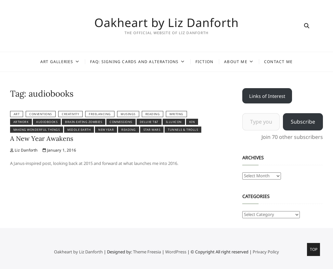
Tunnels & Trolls (183, 130)
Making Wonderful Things (36, 130)
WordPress (175, 252)
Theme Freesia (147, 252)
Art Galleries (56, 61)
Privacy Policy (266, 252)
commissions (121, 122)
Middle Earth (79, 130)
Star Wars (152, 130)
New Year (106, 130)
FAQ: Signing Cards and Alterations (134, 61)
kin (192, 122)
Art (17, 114)
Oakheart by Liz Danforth (166, 23)
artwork (21, 122)
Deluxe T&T (149, 122)
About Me (235, 61)
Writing (176, 114)
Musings (128, 114)
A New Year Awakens (41, 138)
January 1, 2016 (59, 150)
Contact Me (278, 61)
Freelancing (100, 114)
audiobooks (47, 122)
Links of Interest (267, 96)
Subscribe (303, 121)
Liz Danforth (24, 150)
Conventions (40, 114)
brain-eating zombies (83, 122)
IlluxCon (174, 122)
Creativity (70, 114)
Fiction (204, 61)
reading (152, 114)
